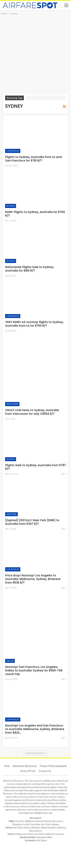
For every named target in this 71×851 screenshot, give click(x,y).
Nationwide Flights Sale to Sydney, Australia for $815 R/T (29, 268)
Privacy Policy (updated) (53, 765)
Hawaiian (52, 827)
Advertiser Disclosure (24, 765)
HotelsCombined (45, 834)
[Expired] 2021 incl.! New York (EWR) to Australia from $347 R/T (32, 522)
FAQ (6, 765)
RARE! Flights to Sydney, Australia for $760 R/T (35, 213)
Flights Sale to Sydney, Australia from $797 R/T (35, 467)
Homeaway (41, 837)
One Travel (46, 824)
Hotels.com (32, 834)
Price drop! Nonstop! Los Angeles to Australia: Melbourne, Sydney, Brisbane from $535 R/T (33, 579)
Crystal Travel (29, 824)
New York (11, 514)
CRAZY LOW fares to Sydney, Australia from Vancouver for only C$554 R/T (32, 412)
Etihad (44, 827)
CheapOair (17, 824)
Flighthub (29, 821)
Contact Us (44, 770)
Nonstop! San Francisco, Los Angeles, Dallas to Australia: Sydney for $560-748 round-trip (33, 670)
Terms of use (27, 770)
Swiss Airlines (35, 831)
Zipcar (44, 840)
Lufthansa (61, 827)
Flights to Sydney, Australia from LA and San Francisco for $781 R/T (33, 158)
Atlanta (10, 206)
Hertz (37, 840)
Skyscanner (57, 821)
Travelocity (59, 834)
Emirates (36, 827)
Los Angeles (12, 151)
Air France (18, 827)
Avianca (27, 827)
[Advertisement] (35, 53)
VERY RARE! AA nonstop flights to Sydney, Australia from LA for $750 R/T (34, 324)
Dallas (10, 661)
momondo (38, 821)
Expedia (47, 821)
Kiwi (38, 824)
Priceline (20, 821)
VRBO (49, 837)
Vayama (55, 824)
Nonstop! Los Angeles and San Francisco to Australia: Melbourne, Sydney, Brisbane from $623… (34, 729)
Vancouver (12, 404)
